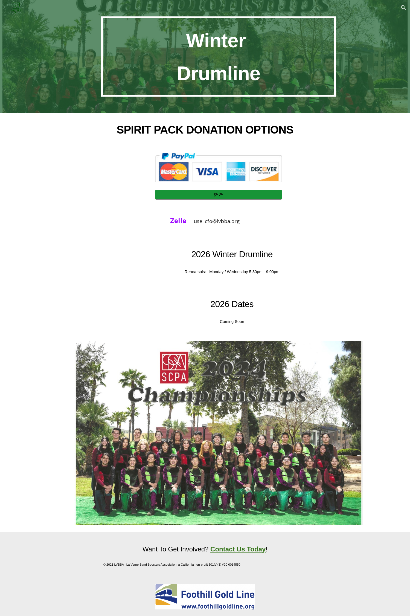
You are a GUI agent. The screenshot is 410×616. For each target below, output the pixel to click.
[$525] (218, 194)
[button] (403, 7)
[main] (218, 56)
